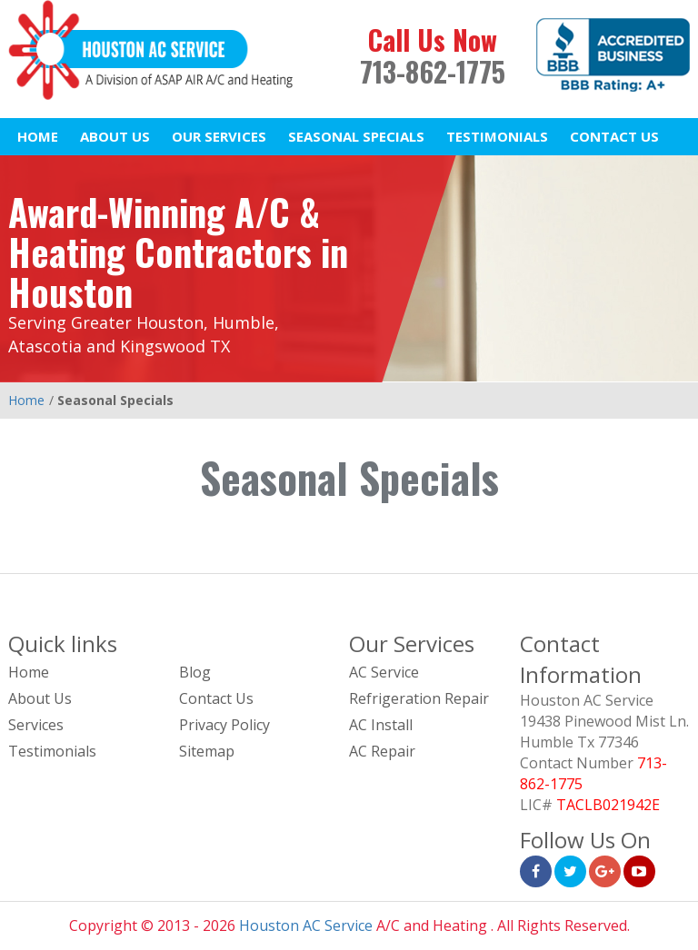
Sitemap (206, 751)
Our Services (219, 136)
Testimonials (497, 136)
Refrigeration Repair (419, 698)
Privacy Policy (224, 725)
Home (37, 136)
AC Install (381, 725)
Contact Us (614, 136)
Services (36, 725)
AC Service (384, 672)
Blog (195, 672)
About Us (115, 136)
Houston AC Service (306, 925)
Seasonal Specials (356, 136)
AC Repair (382, 751)
